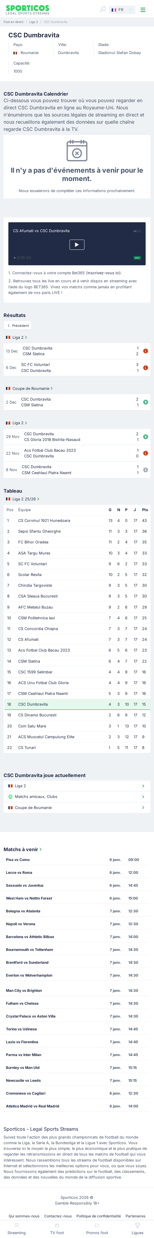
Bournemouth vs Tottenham (29, 949)
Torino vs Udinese (21, 1029)
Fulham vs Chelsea (22, 1003)
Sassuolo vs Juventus (25, 885)
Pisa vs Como (18, 859)
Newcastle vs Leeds (23, 1080)
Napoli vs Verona (20, 924)
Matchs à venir (23, 849)
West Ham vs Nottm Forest (29, 898)
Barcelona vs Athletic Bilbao (30, 936)
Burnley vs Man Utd (23, 1067)
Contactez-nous (58, 1216)
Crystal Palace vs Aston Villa (31, 1016)
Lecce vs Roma (19, 872)
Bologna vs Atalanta (23, 911)
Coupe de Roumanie (30, 388)
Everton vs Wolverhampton (29, 975)
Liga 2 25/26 (23, 499)
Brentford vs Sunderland (27, 962)
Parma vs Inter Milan (23, 1054)
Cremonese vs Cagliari (25, 1093)
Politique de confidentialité (98, 1216)
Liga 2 (17, 337)
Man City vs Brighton (24, 990)
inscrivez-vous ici (103, 273)
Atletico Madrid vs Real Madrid (32, 1106)
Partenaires (135, 1216)
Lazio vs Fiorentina (22, 1042)
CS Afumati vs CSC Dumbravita (41, 231)
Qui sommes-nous (24, 1216)
